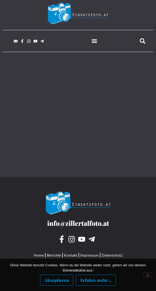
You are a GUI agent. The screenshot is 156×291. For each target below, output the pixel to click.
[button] (94, 41)
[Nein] (147, 274)
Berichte (54, 255)
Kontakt (70, 255)
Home (39, 255)
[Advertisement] (78, 100)
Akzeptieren (57, 280)
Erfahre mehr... (95, 280)
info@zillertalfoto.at (78, 223)
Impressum (89, 255)
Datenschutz (112, 255)
